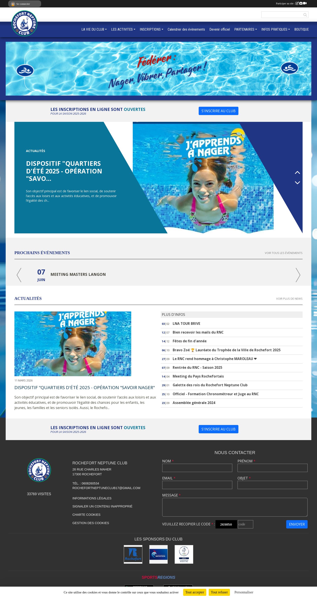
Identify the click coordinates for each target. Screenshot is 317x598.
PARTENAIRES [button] (244, 29)
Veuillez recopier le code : (188, 524)
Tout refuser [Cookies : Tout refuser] (219, 592)
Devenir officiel (219, 29)
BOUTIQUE (301, 29)
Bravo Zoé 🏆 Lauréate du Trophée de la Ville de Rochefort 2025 (227, 350)
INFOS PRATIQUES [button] (274, 29)
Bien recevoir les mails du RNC (198, 332)
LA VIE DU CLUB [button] (92, 29)
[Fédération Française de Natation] (158, 554)
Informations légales (92, 498)
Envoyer (297, 524)
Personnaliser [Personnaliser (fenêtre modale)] (243, 592)
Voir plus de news (289, 299)
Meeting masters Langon (78, 274)
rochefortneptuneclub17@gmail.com (106, 488)
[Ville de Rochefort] (133, 554)
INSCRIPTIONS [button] (150, 29)
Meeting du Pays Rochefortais (198, 376)
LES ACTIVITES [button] (122, 29)
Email (169, 478)
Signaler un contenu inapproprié (102, 506)
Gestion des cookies (90, 523)
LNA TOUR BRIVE (186, 323)
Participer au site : (291, 3)
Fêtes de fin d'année (190, 341)
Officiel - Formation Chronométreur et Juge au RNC (216, 394)
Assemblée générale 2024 (194, 402)
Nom (168, 461)
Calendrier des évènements (186, 29)
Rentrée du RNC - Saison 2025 (197, 367)
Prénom (246, 461)
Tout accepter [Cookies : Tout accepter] (194, 592)
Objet (244, 478)
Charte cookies (86, 514)
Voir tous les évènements (284, 253)
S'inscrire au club (219, 110)
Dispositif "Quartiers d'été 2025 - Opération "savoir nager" (84, 387)
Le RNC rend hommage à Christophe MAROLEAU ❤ (215, 359)
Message (171, 495)
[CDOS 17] (184, 554)
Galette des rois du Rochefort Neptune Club (210, 385)
